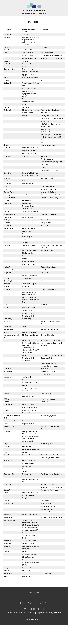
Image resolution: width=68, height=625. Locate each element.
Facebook (24, 603)
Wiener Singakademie (33, 619)
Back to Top (34, 593)
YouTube (34, 603)
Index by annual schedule (17, 613)
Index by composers (36, 613)
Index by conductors (53, 613)
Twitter (43, 603)
